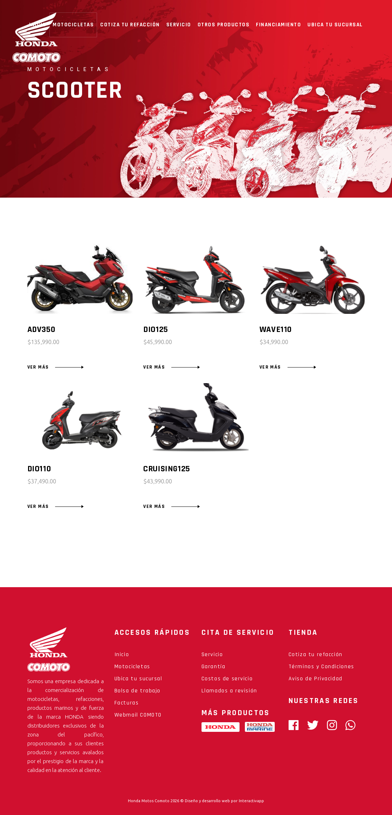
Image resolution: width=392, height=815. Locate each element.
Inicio (121, 654)
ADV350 (41, 329)
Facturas (126, 703)
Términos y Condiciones (321, 666)
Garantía (214, 666)
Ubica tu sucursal (138, 678)
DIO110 (39, 468)
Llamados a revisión (229, 691)
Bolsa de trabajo (137, 691)
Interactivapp (251, 801)
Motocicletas (132, 666)
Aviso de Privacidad (316, 678)
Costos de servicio (227, 678)
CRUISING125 (166, 468)
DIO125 (155, 329)
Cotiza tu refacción (316, 654)
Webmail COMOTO (138, 715)
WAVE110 (275, 329)
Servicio (212, 654)
